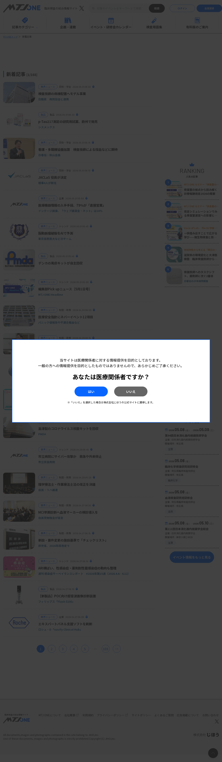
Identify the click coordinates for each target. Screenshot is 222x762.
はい (85, 391)
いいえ (137, 391)
